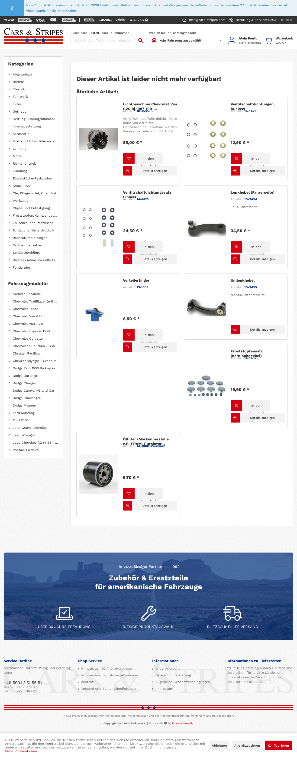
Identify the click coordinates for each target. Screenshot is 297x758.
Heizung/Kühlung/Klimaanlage (36, 119)
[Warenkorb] (279, 40)
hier (262, 681)
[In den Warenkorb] (142, 158)
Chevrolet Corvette (28, 338)
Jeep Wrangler (24, 435)
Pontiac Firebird (26, 450)
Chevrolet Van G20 (27, 316)
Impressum (163, 688)
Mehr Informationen (21, 751)
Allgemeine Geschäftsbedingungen (182, 682)
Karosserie (21, 134)
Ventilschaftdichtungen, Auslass (253, 106)
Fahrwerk (20, 96)
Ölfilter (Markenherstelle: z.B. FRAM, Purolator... (146, 441)
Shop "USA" (22, 186)
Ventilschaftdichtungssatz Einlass (147, 194)
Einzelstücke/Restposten (32, 178)
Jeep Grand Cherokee (30, 427)
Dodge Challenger (27, 398)
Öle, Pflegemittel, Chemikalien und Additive (36, 193)
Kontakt (87, 682)
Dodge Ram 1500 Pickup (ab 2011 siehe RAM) (36, 368)
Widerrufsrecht (167, 668)
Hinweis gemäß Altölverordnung (106, 668)
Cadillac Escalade (27, 294)
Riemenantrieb (24, 163)
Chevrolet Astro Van (28, 323)
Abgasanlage (22, 74)
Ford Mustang (24, 413)
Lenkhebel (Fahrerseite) (252, 192)
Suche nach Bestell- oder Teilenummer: (100, 33)
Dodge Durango (25, 375)
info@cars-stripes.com (203, 20)
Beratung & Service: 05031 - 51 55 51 (261, 20)
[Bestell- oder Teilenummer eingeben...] (108, 40)
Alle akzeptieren (247, 745)
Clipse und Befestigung (31, 208)
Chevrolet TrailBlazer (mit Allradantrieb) (36, 301)
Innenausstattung (27, 126)
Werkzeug (20, 200)
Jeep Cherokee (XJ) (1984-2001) (36, 442)
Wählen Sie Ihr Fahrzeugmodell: (172, 33)
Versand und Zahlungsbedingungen (108, 688)
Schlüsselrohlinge (27, 252)
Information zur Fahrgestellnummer (109, 675)
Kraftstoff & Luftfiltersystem (35, 141)
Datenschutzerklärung (172, 675)
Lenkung (19, 148)
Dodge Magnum (25, 405)
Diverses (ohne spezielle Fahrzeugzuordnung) (36, 260)
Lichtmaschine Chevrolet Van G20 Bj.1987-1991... (150, 106)
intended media (183, 723)
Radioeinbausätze (27, 245)
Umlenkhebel (243, 280)
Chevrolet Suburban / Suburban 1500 (36, 346)
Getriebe (19, 111)
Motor (17, 156)
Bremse (19, 82)
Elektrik (19, 89)
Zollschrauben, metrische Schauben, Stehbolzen (36, 223)
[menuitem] (244, 40)
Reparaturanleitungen (30, 238)
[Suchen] (140, 40)
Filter (17, 104)
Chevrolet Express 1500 (31, 331)
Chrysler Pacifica (26, 353)
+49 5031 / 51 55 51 (23, 682)
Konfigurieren (278, 745)
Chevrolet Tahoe (26, 309)
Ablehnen (219, 745)
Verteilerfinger (136, 280)
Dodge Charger (24, 383)
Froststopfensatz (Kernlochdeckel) (247, 353)
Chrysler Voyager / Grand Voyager (36, 361)
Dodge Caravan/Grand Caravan (36, 390)
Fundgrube (21, 267)
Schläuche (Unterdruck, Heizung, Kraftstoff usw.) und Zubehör (36, 230)
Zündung (20, 171)
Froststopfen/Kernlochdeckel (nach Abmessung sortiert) (36, 215)
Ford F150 (20, 420)
